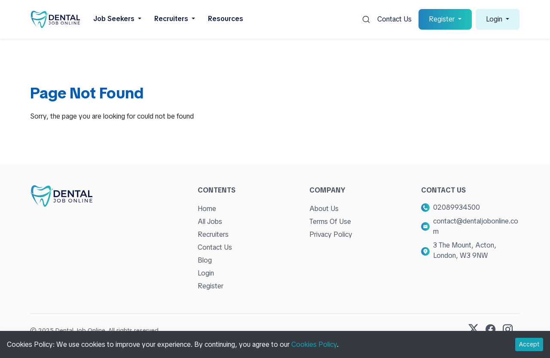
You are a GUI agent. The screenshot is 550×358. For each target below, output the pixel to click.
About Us (324, 208)
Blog (205, 260)
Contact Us (394, 19)
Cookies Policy (314, 344)
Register (210, 286)
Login (206, 273)
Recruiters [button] (172, 18)
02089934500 (456, 207)
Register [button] (442, 19)
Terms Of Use (330, 221)
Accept (529, 344)
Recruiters (213, 234)
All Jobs (210, 221)
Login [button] (495, 19)
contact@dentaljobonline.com (475, 226)
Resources (225, 18)
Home (207, 208)
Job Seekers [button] (114, 18)
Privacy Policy (330, 234)
